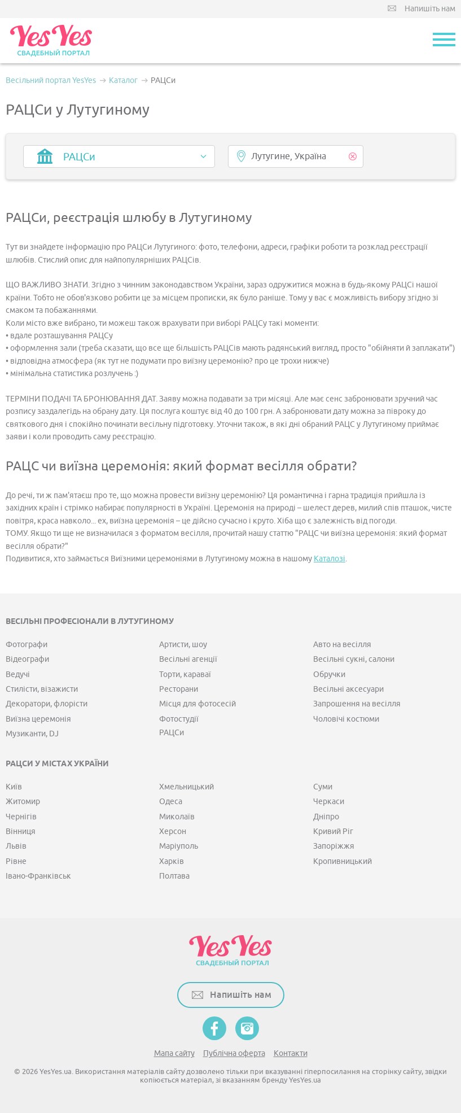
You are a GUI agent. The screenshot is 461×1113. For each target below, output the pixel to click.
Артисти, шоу (183, 644)
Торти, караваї (185, 674)
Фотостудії (179, 719)
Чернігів (21, 817)
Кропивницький (342, 861)
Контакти (291, 1053)
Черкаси (328, 801)
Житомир (23, 801)
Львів (16, 846)
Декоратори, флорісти (46, 704)
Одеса (170, 801)
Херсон (172, 831)
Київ (14, 787)
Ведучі (18, 674)
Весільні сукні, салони (353, 659)
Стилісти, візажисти (42, 689)
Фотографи (26, 644)
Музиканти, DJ (32, 734)
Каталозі (329, 559)
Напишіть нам (430, 9)
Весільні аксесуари (348, 689)
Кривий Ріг (333, 831)
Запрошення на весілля (357, 704)
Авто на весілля (342, 644)
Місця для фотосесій (197, 704)
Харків (171, 861)
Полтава (174, 876)
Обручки (329, 674)
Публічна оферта (234, 1053)
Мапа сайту (174, 1053)
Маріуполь (178, 846)
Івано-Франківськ (38, 876)
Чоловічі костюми (346, 719)
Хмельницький (186, 787)
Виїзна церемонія (38, 719)
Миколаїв (177, 817)
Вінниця (21, 831)
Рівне (16, 861)
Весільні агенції (188, 659)
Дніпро (326, 817)
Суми (322, 787)
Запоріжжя (333, 846)
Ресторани (178, 689)
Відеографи (27, 659)
